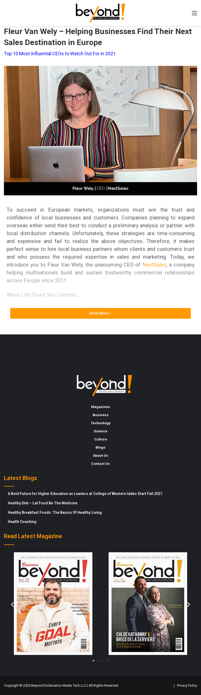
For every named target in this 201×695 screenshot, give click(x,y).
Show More (100, 313)
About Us (100, 455)
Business (101, 415)
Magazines (100, 407)
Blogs (100, 447)
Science (100, 431)
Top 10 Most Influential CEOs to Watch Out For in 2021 (60, 53)
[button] (12, 604)
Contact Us (100, 463)
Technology (100, 423)
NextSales (154, 265)
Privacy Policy (187, 685)
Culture (100, 439)
